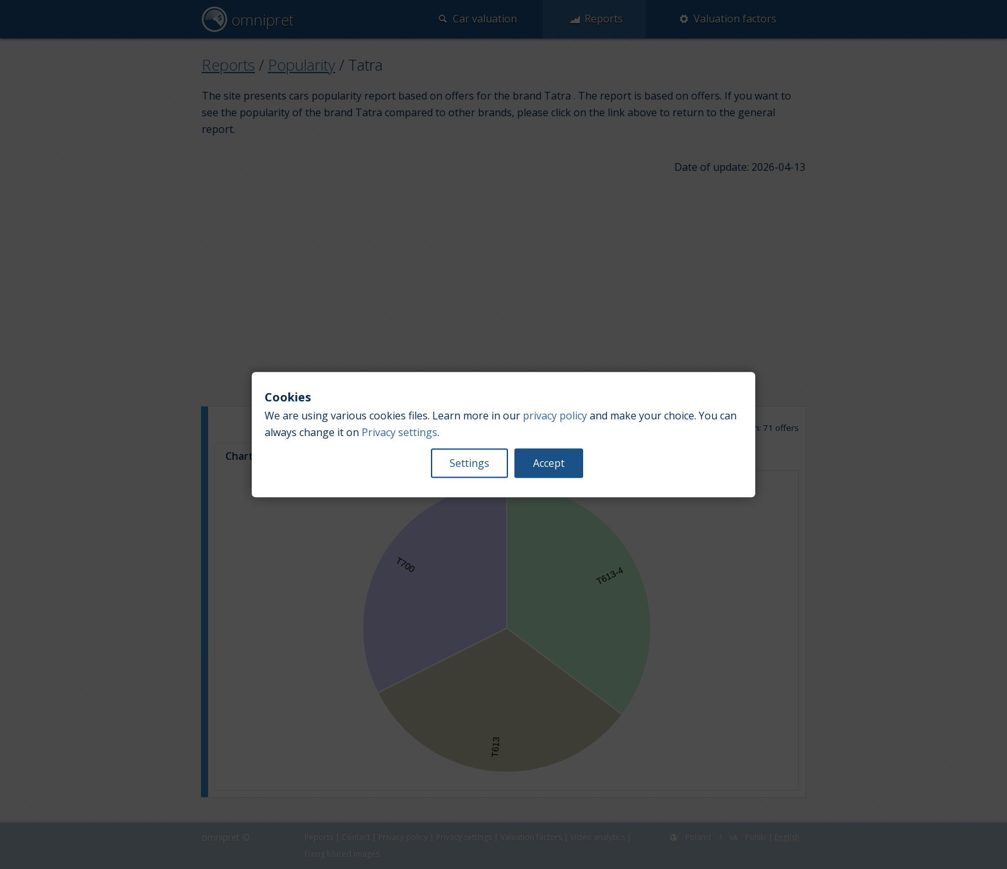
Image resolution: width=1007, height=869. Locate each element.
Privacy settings (399, 432)
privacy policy (555, 415)
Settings (469, 463)
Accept (549, 463)
